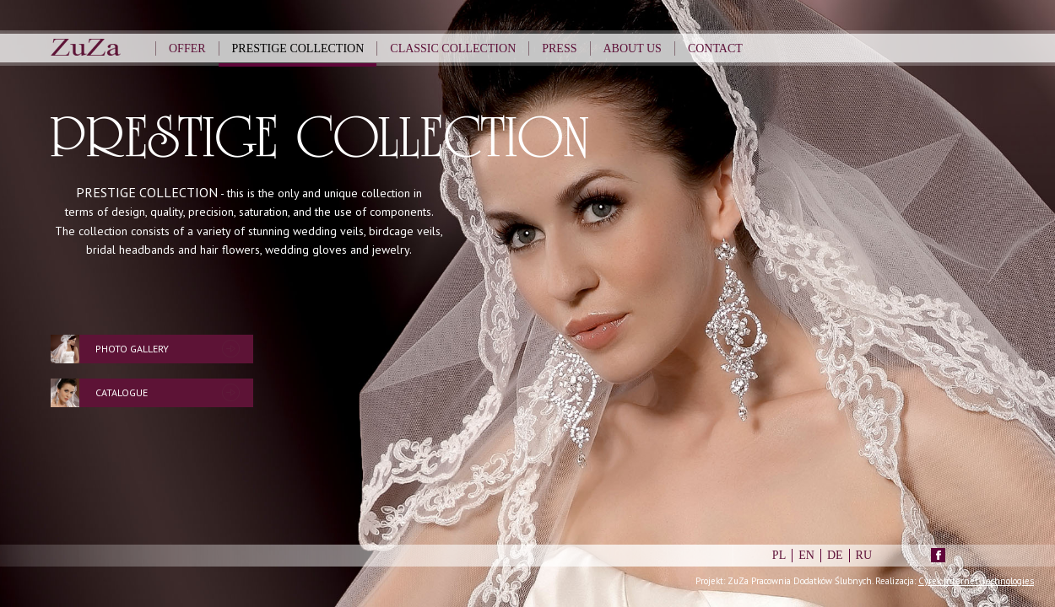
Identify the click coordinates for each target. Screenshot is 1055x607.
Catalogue (121, 392)
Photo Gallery (132, 348)
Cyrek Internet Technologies (976, 581)
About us (632, 48)
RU (864, 555)
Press (559, 48)
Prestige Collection (298, 48)
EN (806, 555)
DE (835, 555)
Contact (715, 48)
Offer (187, 48)
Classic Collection (453, 48)
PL (779, 555)
